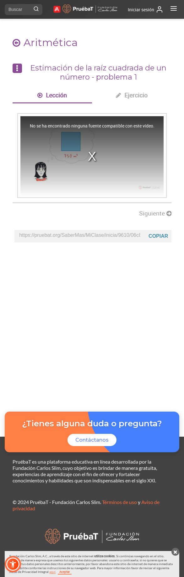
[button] (12, 564)
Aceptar (64, 571)
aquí (52, 572)
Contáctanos (92, 440)
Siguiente (155, 213)
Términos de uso (119, 502)
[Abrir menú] (173, 9)
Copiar (158, 236)
